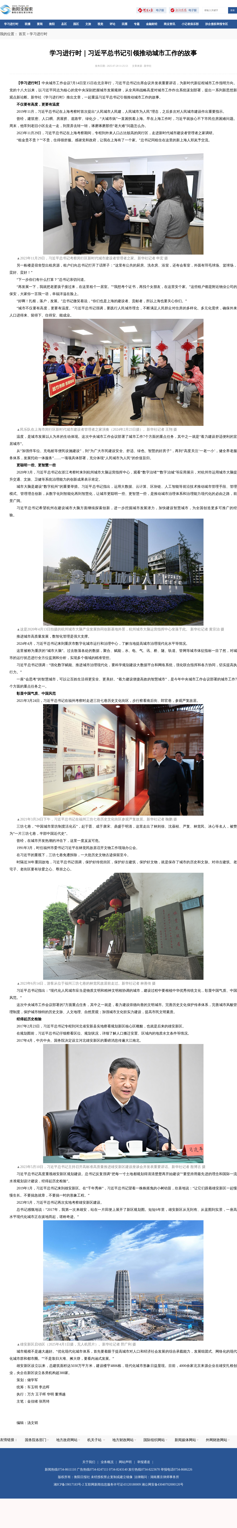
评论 (112, 24)
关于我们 (88, 1462)
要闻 (40, 24)
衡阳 (52, 24)
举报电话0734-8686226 (176, 1469)
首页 (22, 34)
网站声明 (125, 1462)
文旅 (88, 24)
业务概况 (107, 1462)
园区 (76, 24)
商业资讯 (169, 24)
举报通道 (143, 1462)
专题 (137, 24)
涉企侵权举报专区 (216, 24)
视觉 (100, 24)
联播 (27, 24)
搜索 (232, 10)
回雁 (124, 24)
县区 (64, 24)
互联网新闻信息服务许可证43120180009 (113, 1484)
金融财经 (151, 24)
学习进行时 (11, 24)
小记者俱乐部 (190, 24)
